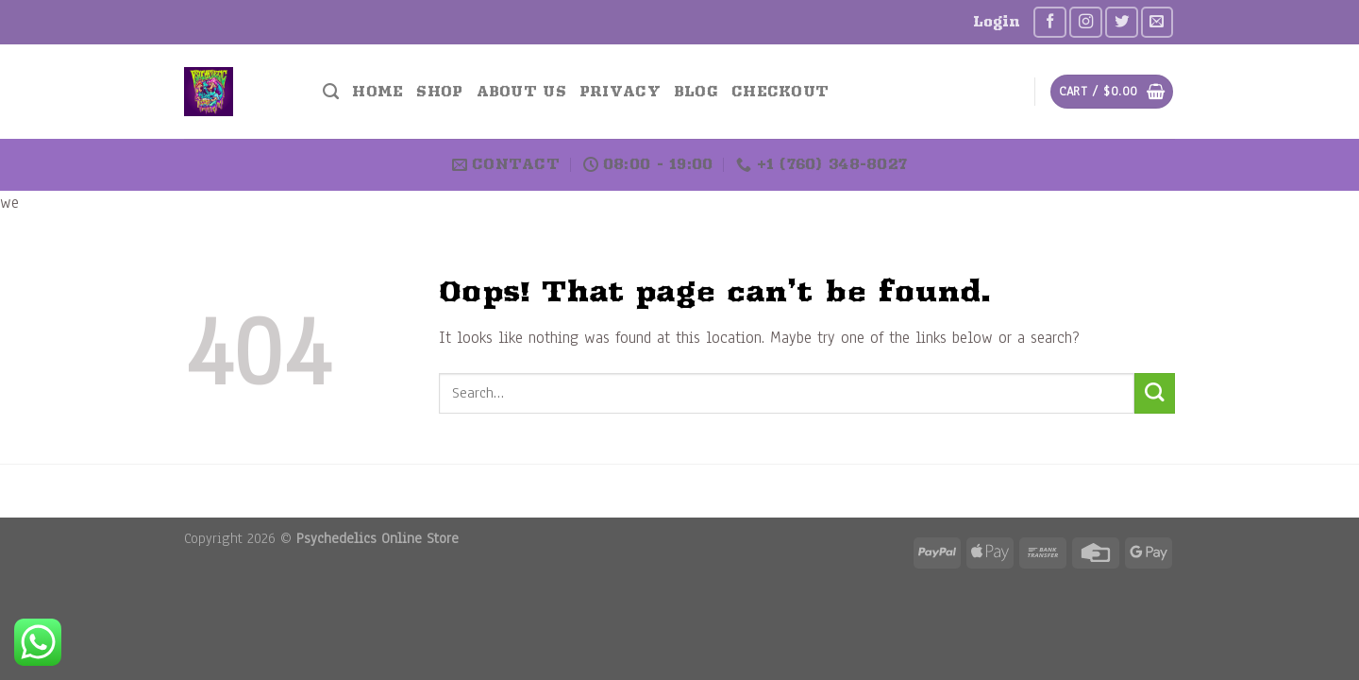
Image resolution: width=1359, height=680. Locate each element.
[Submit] (1154, 393)
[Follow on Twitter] (1121, 22)
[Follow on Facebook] (1049, 22)
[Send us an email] (1157, 22)
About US (521, 91)
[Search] (331, 91)
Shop (439, 91)
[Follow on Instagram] (1085, 22)
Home (377, 91)
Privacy (620, 91)
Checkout (780, 91)
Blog (696, 91)
